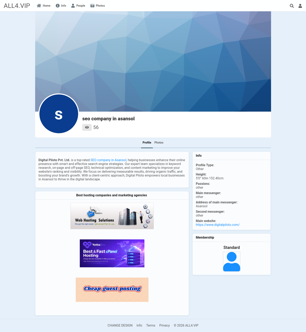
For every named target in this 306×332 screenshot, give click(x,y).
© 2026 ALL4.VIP (186, 325)
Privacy (164, 325)
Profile (147, 142)
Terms (150, 325)
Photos (159, 142)
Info (139, 325)
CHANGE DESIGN (120, 325)
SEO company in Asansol (108, 160)
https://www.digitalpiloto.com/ (218, 225)
